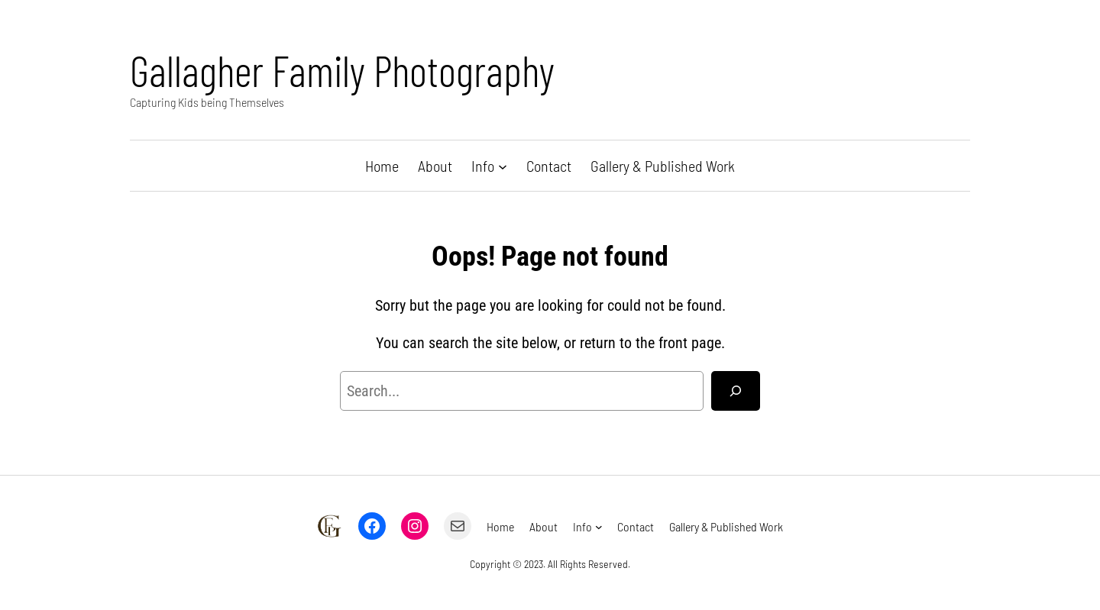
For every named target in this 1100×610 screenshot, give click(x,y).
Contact (548, 166)
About (435, 166)
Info (482, 166)
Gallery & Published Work (662, 166)
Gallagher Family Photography (342, 69)
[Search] (735, 391)
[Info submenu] (502, 165)
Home (382, 166)
